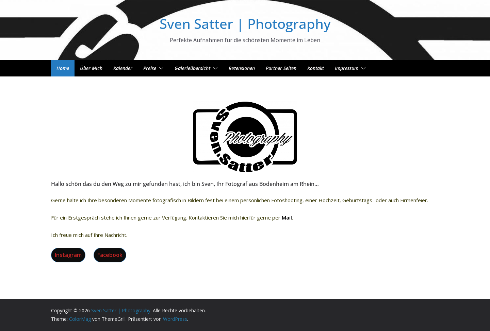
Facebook (109, 255)
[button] (160, 68)
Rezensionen (242, 68)
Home (62, 68)
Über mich (91, 68)
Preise (149, 68)
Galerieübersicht (192, 68)
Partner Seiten (281, 68)
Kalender (122, 68)
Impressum (346, 68)
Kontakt (315, 68)
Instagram (68, 255)
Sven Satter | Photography (245, 23)
